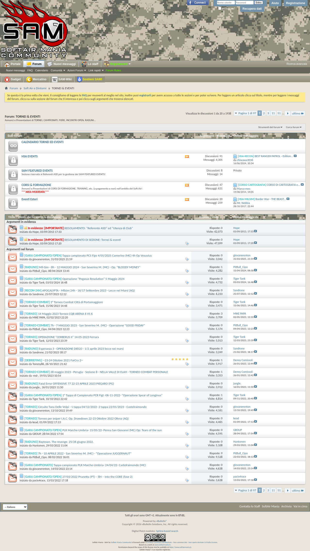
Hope (35, 232)
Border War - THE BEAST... (271, 199)
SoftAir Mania (270, 506)
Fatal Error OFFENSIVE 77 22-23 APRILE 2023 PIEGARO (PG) (76, 383)
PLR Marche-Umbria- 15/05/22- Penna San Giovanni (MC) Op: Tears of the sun (112, 430)
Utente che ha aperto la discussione (39, 217)
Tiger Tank (38, 282)
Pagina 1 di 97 (247, 113)
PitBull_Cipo (39, 271)
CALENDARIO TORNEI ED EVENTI (42, 142)
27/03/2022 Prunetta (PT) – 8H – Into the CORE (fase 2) (97, 476)
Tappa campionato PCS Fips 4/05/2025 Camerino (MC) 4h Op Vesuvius (107, 255)
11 (273, 113)
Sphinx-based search (167, 531)
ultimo (298, 113)
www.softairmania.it (162, 544)
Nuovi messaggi (15, 70)
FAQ (30, 70)
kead (35, 422)
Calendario (41, 70)
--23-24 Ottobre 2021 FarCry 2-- (63, 360)
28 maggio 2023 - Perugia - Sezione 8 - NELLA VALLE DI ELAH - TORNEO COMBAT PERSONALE (109, 372)
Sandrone (38, 294)
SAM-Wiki (62, 79)
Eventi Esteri (30, 199)
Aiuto (275, 3)
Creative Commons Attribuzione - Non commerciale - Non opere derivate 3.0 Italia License (182, 542)
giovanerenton (41, 259)
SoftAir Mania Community (121, 542)
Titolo (11, 217)
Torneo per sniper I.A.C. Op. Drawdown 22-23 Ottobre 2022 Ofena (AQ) (83, 418)
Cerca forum (292, 127)
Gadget (12, 79)
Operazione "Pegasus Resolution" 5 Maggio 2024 (93, 279)
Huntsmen (38, 445)
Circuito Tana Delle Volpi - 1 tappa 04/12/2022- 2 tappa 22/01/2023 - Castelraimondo (92, 407)
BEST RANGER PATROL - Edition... (274, 156)
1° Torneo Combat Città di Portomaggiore (76, 302)
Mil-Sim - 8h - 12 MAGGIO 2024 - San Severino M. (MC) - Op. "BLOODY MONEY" (89, 267)
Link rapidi (94, 70)
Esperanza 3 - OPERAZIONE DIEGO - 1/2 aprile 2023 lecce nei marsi (81, 348)
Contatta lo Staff (250, 506)
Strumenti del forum (269, 127)
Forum (34, 64)
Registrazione (295, 3)
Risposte (204, 217)
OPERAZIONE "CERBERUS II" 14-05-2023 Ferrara (68, 337)
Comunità (56, 70)
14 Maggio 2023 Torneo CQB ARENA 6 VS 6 (65, 314)
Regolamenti (117, 64)
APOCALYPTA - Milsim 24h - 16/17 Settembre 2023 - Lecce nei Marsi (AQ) (88, 290)
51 (279, 113)
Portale (12, 64)
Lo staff (89, 64)
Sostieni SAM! (89, 79)
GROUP (36, 434)
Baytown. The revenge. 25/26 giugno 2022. (66, 442)
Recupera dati (252, 8)
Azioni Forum (75, 70)
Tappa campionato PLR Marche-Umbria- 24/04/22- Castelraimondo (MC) (100, 465)
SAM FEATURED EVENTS (37, 170)
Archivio (286, 506)
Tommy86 (38, 364)
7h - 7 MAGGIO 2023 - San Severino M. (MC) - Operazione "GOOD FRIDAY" (97, 325)
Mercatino (36, 79)
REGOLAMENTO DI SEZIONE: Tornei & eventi (92, 240)
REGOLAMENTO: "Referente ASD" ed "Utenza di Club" (98, 228)
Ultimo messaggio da (247, 217)
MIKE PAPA (38, 317)
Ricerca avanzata (297, 63)
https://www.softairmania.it (180, 547)
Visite (215, 217)
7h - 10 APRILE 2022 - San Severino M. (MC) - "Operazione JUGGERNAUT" (84, 453)
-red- (35, 375)
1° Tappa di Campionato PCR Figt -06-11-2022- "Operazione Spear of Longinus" (112, 395)
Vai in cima (300, 506)
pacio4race (38, 480)
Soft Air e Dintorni (34, 88)
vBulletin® (161, 521)
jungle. (36, 387)
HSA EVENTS (30, 156)
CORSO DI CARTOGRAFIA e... (283, 184)
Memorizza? (226, 8)
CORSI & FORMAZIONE (36, 185)
